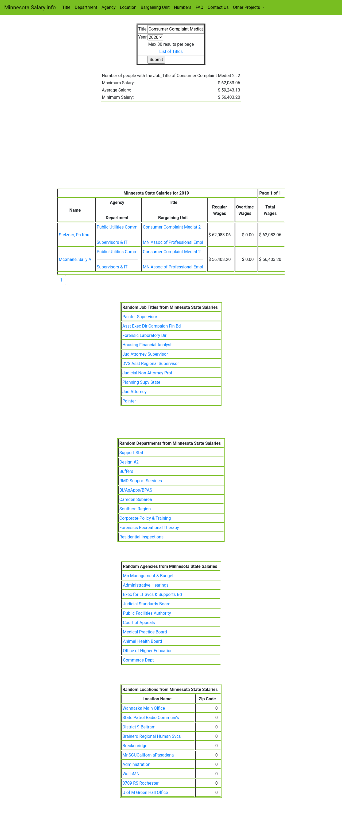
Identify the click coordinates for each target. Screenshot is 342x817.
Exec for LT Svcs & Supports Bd (152, 594)
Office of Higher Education (148, 650)
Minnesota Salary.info (30, 7)
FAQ (199, 7)
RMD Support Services (140, 480)
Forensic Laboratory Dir (144, 335)
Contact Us (218, 7)
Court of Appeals (139, 622)
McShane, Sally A (75, 259)
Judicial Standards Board (146, 603)
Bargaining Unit (155, 7)
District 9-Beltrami (139, 726)
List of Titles (171, 51)
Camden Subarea (135, 499)
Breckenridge (134, 745)
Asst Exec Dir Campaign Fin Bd (151, 326)
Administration (136, 764)
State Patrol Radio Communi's (150, 717)
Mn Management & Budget (148, 575)
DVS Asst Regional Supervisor (150, 363)
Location (128, 7)
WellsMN (130, 773)
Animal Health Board (142, 641)
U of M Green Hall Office (145, 792)
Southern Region (135, 508)
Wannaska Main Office (143, 708)
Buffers (126, 471)
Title (66, 7)
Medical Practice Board (145, 631)
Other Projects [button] (247, 7)
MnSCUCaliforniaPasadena (148, 755)
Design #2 (129, 462)
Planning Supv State (141, 382)
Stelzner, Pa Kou (74, 234)
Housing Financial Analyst (147, 344)
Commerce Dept (138, 660)
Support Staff (132, 452)
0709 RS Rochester (140, 783)
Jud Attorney (134, 391)
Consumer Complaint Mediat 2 (172, 227)
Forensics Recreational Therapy (149, 527)
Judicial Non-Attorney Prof (147, 372)
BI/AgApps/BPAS (135, 490)
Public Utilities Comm (117, 227)
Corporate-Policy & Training (145, 518)
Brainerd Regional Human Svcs (151, 736)
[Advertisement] (171, 148)
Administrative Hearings (146, 585)
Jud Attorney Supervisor (145, 354)
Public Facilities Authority (147, 613)
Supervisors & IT (112, 242)
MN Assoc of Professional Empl (173, 242)
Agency (109, 7)
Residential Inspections (141, 536)
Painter (129, 401)
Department (86, 7)
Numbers (182, 7)
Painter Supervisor (139, 316)
